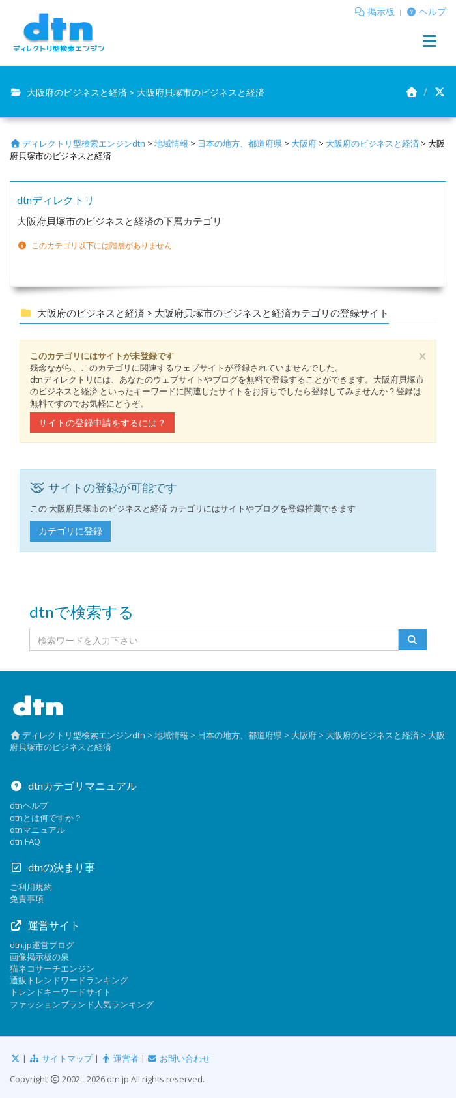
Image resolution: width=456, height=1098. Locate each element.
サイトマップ (60, 1058)
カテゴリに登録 (70, 531)
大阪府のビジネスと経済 (372, 143)
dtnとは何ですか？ (46, 818)
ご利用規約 (31, 887)
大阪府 (304, 143)
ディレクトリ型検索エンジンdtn (77, 143)
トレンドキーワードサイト (60, 992)
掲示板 (381, 11)
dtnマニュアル (37, 829)
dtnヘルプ (29, 805)
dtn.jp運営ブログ (42, 945)
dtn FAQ (25, 841)
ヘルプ (432, 11)
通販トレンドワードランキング (69, 980)
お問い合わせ (178, 1058)
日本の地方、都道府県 (239, 143)
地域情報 (171, 143)
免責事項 (27, 898)
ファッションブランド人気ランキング (82, 1004)
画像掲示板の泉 (39, 956)
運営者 (120, 1058)
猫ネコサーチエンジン (52, 968)
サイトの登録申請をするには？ (102, 422)
